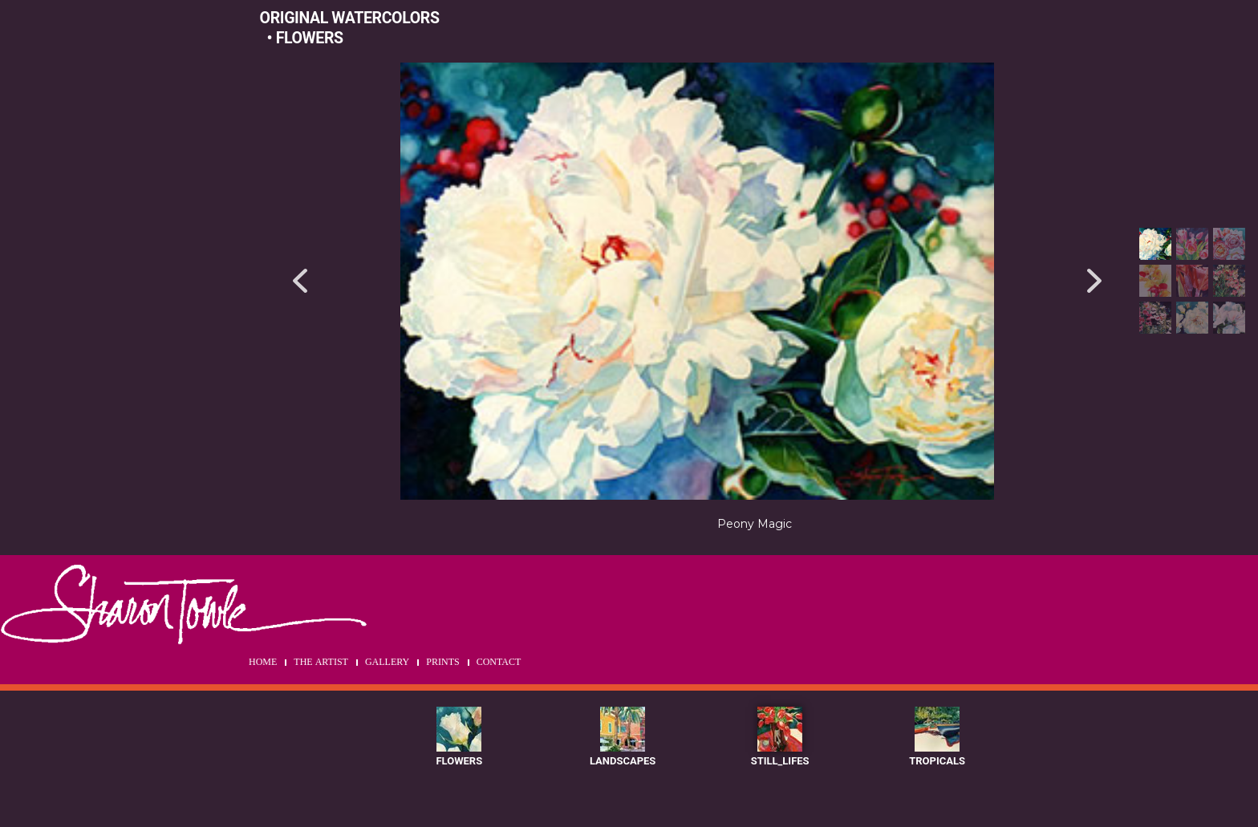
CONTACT (499, 662)
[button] (300, 281)
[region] (755, 305)
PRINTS (442, 662)
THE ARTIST (321, 662)
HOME (263, 662)
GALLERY (387, 662)
